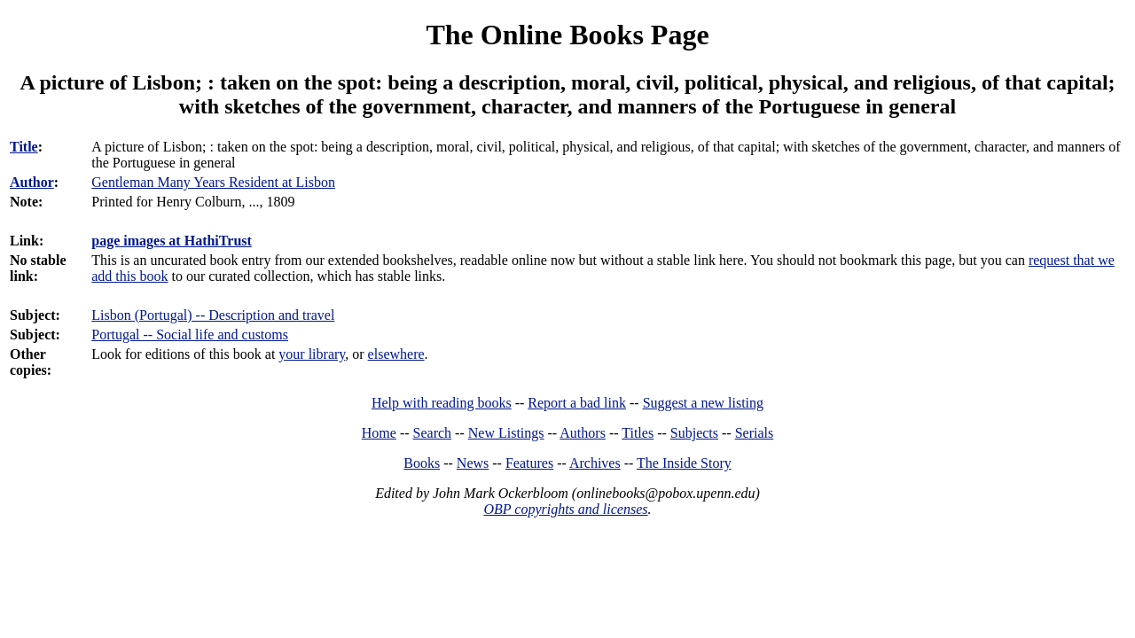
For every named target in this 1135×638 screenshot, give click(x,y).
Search (432, 432)
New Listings (506, 432)
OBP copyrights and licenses (565, 509)
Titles (638, 432)
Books (421, 463)
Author (32, 182)
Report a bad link (577, 402)
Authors (583, 432)
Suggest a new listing (703, 402)
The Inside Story (684, 463)
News (473, 463)
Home (379, 432)
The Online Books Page (567, 35)
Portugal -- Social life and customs (189, 334)
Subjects (694, 432)
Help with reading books (442, 402)
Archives (595, 463)
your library (311, 354)
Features (529, 463)
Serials (754, 432)
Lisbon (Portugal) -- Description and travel (212, 315)
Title (24, 146)
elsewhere (396, 354)
